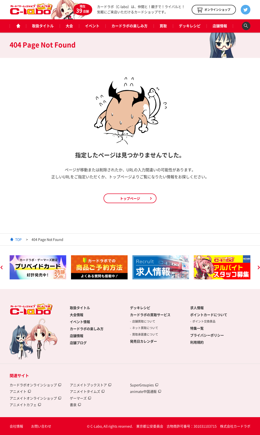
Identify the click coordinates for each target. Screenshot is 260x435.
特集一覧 (197, 328)
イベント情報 (80, 321)
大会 (69, 25)
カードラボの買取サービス (150, 314)
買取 (163, 25)
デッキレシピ (190, 25)
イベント (92, 25)
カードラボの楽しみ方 (129, 25)
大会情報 (76, 314)
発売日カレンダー (143, 341)
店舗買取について (143, 321)
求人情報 (197, 307)
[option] (38, 267)
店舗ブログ (78, 342)
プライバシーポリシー (207, 335)
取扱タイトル (43, 25)
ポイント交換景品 (203, 321)
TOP (18, 239)
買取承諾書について (145, 334)
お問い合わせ (41, 426)
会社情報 (16, 426)
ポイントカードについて (208, 314)
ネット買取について (145, 328)
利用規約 (197, 342)
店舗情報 (220, 25)
